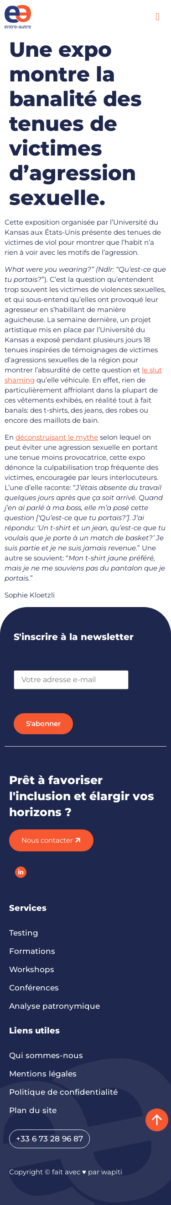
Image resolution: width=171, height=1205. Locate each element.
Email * (26, 665)
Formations (32, 951)
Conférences (34, 987)
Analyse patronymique (54, 1006)
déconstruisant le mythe (57, 437)
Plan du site (33, 1110)
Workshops (31, 969)
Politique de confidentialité (63, 1092)
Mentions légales (43, 1073)
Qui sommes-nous (46, 1055)
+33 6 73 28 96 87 (49, 1138)
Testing (23, 932)
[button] (157, 16)
